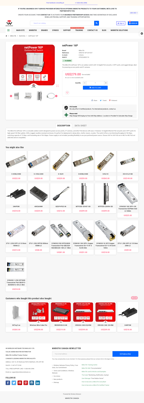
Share (94, 100)
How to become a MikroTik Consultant (94, 382)
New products (58, 379)
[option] (16, 319)
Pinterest (113, 100)
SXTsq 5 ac (16, 325)
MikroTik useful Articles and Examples (94, 371)
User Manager (86, 378)
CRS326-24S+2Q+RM (83, 325)
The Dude (85, 375)
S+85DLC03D (83, 174)
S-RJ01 (61, 174)
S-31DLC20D (38, 174)
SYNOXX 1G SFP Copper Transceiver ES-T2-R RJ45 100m (105, 245)
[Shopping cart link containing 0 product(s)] (133, 23)
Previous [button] (132, 298)
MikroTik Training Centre (89, 365)
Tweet (103, 100)
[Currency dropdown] (133, 13)
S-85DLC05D (16, 174)
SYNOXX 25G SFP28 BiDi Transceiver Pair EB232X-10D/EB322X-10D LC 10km (61, 245)
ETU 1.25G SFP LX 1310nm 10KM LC (16, 244)
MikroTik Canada (72, 398)
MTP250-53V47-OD (83, 206)
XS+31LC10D (128, 174)
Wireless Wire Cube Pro (38, 325)
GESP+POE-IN (61, 206)
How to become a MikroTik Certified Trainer (95, 385)
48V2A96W (38, 206)
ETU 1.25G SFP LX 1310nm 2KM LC (128, 244)
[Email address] (82, 354)
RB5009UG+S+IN (61, 325)
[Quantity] (95, 83)
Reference (65, 53)
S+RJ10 (105, 174)
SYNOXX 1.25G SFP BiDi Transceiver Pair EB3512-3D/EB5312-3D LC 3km (16, 282)
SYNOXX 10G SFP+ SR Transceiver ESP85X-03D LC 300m (127, 209)
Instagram (31, 383)
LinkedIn (37, 383)
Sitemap (56, 382)
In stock (64, 55)
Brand (64, 50)
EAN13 (64, 57)
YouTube (20, 383)
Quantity (78, 83)
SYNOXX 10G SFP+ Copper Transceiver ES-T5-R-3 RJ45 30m (83, 245)
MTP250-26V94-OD (105, 206)
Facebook (8, 383)
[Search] (64, 23)
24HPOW (16, 206)
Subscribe (125, 354)
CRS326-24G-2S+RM (105, 325)
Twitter (14, 383)
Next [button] (136, 298)
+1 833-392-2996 (81, 3)
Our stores (57, 376)
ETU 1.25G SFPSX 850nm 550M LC (38, 244)
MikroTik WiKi (86, 368)
